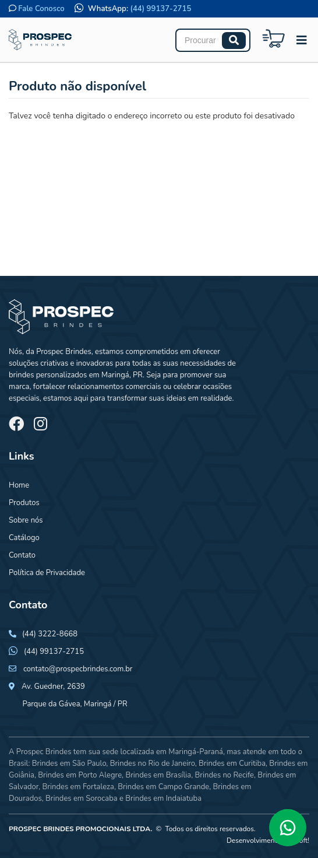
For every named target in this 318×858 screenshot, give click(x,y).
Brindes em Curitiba (232, 763)
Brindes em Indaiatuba (163, 798)
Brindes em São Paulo (69, 763)
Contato (22, 555)
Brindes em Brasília (158, 775)
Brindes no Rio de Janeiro (152, 763)
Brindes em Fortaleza (78, 787)
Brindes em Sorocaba (81, 798)
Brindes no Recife (224, 775)
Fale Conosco (41, 8)
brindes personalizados (48, 375)
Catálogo (24, 538)
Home (19, 485)
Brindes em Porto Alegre (80, 775)
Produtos (24, 503)
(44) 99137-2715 (161, 8)
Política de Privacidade (47, 573)
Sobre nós (26, 520)
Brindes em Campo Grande (163, 787)
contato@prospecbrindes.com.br (78, 669)
